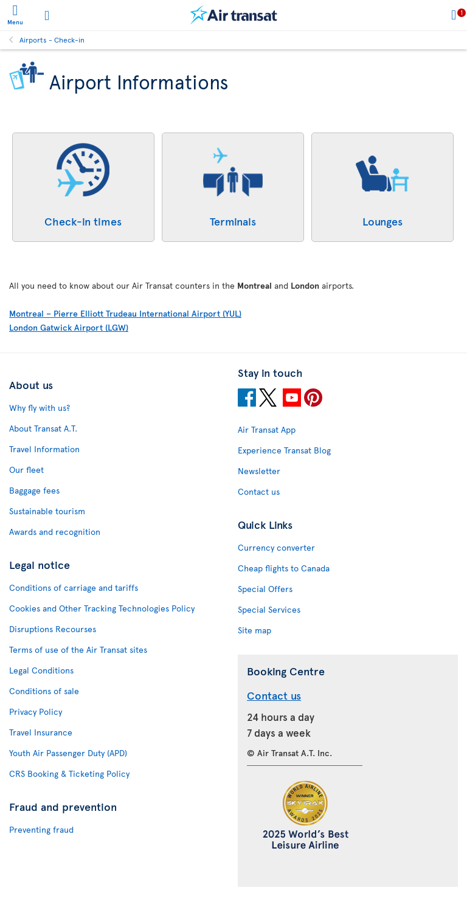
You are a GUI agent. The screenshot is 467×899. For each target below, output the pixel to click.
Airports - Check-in (52, 39)
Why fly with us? (39, 407)
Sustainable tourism (47, 511)
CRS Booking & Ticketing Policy (69, 773)
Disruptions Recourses (52, 629)
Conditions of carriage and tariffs (73, 587)
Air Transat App (267, 429)
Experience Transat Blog (284, 450)
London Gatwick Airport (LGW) (68, 327)
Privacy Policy (35, 711)
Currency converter (276, 547)
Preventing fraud (41, 829)
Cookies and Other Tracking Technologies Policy (102, 608)
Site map (254, 630)
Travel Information (44, 449)
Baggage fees (34, 490)
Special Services (269, 609)
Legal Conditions (41, 670)
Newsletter (259, 471)
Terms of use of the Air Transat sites (78, 649)
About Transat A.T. (43, 428)
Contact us (259, 491)
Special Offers (265, 588)
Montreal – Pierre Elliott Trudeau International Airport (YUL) (125, 313)
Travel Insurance (40, 732)
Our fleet (26, 469)
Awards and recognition (54, 531)
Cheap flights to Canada (284, 568)
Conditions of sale (44, 691)
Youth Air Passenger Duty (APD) (68, 753)
